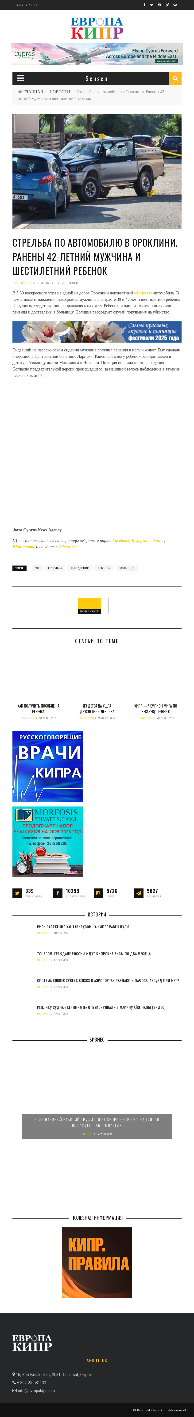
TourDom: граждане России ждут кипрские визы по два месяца (94, 953)
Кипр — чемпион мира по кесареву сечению (155, 708)
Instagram (141, 540)
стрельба (55, 568)
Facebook (120, 540)
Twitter (158, 540)
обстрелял (143, 293)
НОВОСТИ (60, 92)
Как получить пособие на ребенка (38, 708)
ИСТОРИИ (43, 933)
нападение (80, 568)
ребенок (104, 568)
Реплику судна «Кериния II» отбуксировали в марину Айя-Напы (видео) (101, 1007)
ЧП (37, 568)
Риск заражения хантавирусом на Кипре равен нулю (83, 926)
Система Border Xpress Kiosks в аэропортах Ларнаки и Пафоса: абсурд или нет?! (108, 980)
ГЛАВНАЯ (33, 92)
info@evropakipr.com (36, 1390)
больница (127, 568)
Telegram (66, 547)
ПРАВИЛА (27, 718)
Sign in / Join (27, 5)
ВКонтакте (24, 547)
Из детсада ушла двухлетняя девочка (97, 708)
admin (155, 1410)
